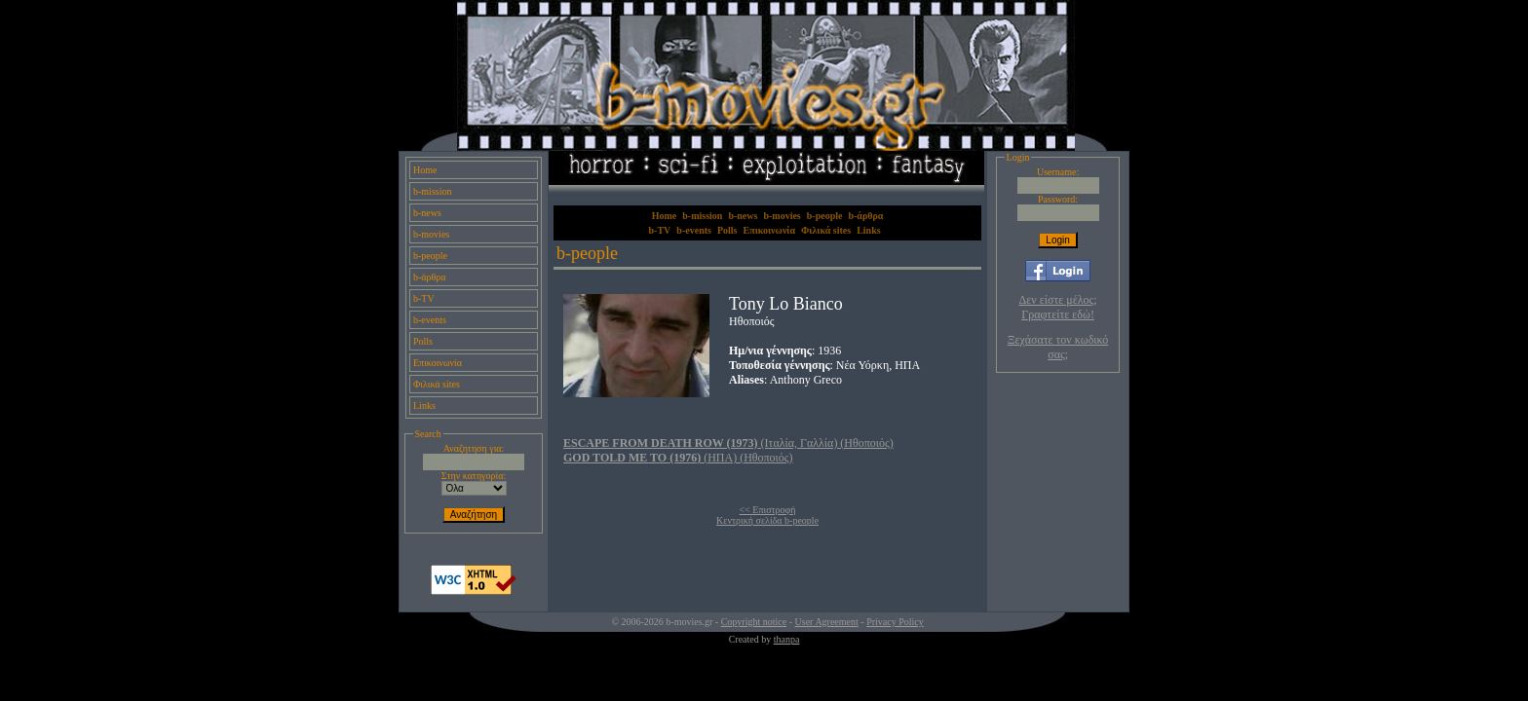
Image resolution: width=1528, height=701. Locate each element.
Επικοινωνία (437, 362)
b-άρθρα (429, 277)
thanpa (787, 639)
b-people (430, 255)
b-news (427, 212)
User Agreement (827, 621)
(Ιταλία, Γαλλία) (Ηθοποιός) (728, 443)
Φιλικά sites (436, 384)
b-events (429, 319)
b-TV (424, 298)
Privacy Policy (895, 621)
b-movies (431, 234)
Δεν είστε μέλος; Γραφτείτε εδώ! (1058, 307)
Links (424, 405)
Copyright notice (754, 621)
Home (425, 170)
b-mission (432, 191)
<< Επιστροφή (768, 509)
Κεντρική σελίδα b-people (767, 520)
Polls (423, 341)
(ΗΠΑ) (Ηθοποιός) (678, 457)
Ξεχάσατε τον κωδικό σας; (1058, 347)
